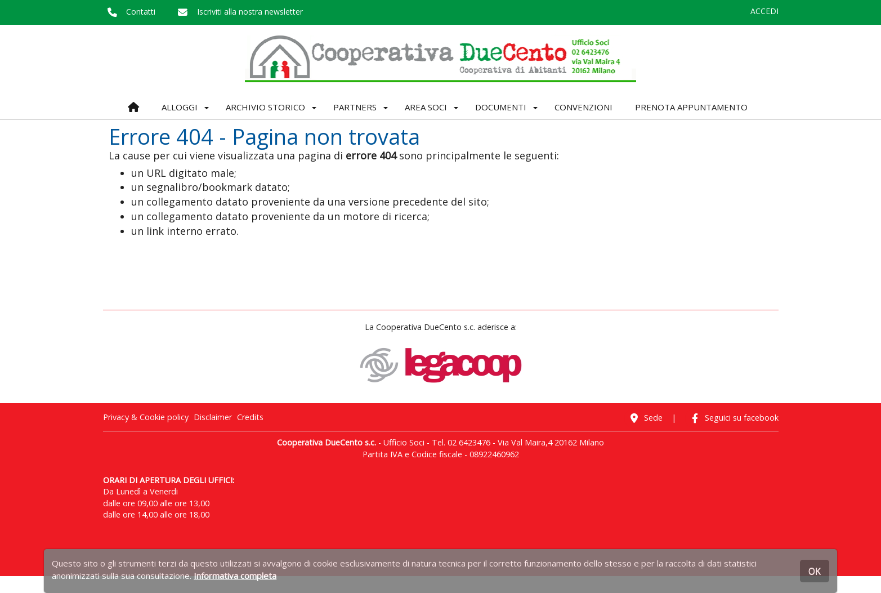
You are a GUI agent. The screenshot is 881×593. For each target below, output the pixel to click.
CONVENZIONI (583, 107)
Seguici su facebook (732, 417)
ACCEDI (764, 11)
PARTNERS (355, 107)
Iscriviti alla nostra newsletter (238, 11)
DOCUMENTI (500, 107)
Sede (643, 417)
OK (814, 571)
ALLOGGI (180, 107)
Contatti (129, 11)
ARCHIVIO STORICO (265, 107)
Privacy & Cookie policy (146, 417)
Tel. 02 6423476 (461, 442)
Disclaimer (213, 417)
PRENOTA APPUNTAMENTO (691, 107)
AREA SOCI (426, 107)
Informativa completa (235, 575)
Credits (250, 417)
